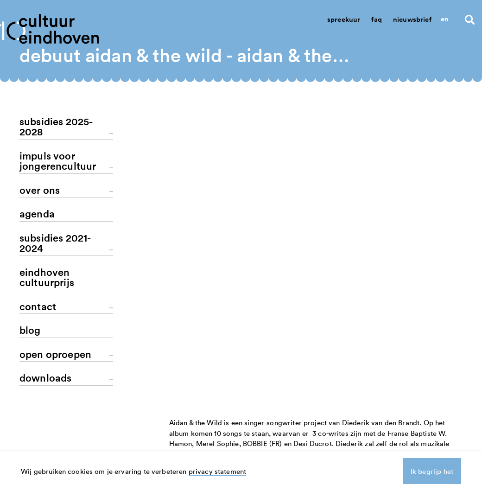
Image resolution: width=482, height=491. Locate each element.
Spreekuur (343, 19)
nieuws (330, 433)
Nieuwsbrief (412, 19)
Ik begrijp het (432, 471)
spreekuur (386, 443)
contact (382, 433)
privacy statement (218, 471)
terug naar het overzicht (215, 268)
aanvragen (335, 443)
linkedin (434, 433)
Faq (376, 19)
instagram (437, 443)
